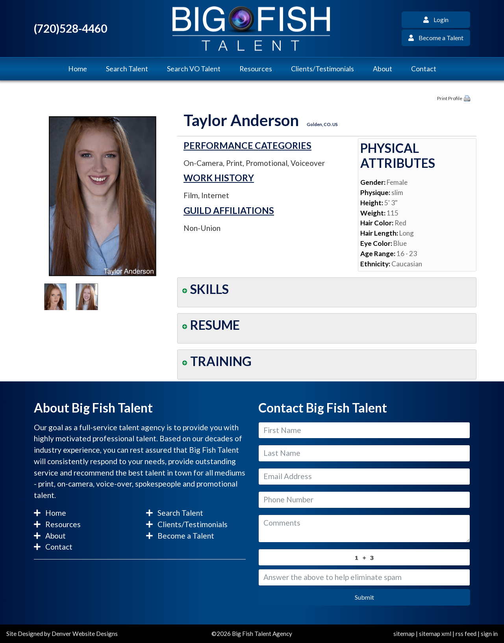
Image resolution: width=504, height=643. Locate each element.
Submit (364, 597)
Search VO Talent (193, 69)
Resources (255, 69)
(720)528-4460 (70, 28)
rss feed (466, 633)
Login (435, 19)
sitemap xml (435, 633)
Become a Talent (435, 37)
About (382, 69)
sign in (489, 633)
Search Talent (127, 69)
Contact (423, 69)
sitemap (404, 633)
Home (77, 69)
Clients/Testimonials (322, 69)
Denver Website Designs (85, 633)
